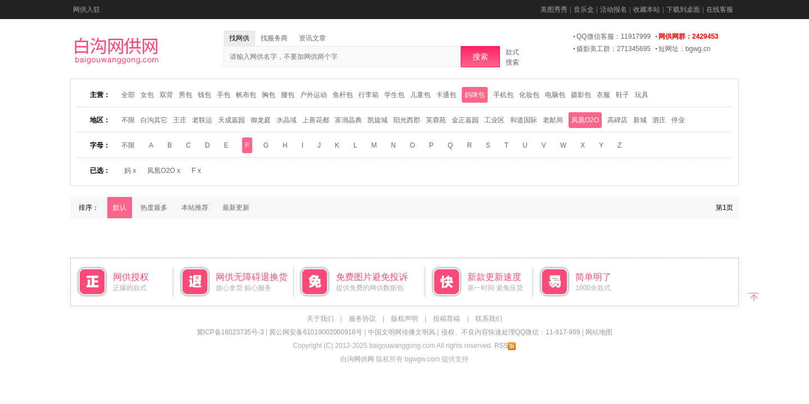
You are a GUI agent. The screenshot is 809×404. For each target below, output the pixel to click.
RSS (505, 346)
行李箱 (368, 95)
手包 (223, 95)
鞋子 (622, 95)
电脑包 (555, 95)
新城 (640, 120)
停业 (678, 120)
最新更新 (235, 208)
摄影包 (581, 95)
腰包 (287, 95)
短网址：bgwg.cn (684, 49)
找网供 (239, 38)
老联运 (202, 120)
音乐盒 (584, 9)
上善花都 (315, 120)
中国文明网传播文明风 (401, 332)
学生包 (394, 95)
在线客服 (719, 9)
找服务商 (274, 38)
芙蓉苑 (436, 120)
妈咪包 (475, 95)
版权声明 (404, 319)
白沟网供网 (357, 359)
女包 (147, 95)
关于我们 (320, 319)
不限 (128, 120)
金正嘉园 (465, 120)
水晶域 (286, 120)
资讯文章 (312, 38)
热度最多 (153, 208)
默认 (119, 208)
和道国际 (523, 120)
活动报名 (613, 9)
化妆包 (529, 95)
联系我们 (488, 319)
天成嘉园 (231, 120)
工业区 (494, 120)
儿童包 (420, 95)
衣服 (603, 95)
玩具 (641, 95)
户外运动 (313, 95)
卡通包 (446, 95)
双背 (166, 95)
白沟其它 (153, 120)
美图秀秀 (553, 9)
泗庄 (659, 120)
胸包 (268, 95)
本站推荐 (194, 208)
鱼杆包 (343, 95)
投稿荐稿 (446, 319)
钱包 (204, 95)
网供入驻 (86, 9)
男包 (185, 95)
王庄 (180, 120)
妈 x (130, 171)
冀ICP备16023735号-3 (230, 332)
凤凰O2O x (163, 171)
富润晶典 (348, 120)
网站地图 (598, 332)
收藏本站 (646, 9)
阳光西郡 (406, 120)
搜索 (480, 56)
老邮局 (553, 120)
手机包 (503, 95)
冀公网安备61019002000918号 (315, 332)
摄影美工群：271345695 (613, 49)
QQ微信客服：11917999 (613, 36)
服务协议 (362, 319)
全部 (128, 95)
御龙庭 (261, 120)
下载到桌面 (683, 9)
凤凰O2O (585, 120)
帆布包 (246, 95)
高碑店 (617, 120)
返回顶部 (754, 296)
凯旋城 (377, 120)
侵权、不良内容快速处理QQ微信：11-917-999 (510, 332)
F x (196, 171)
